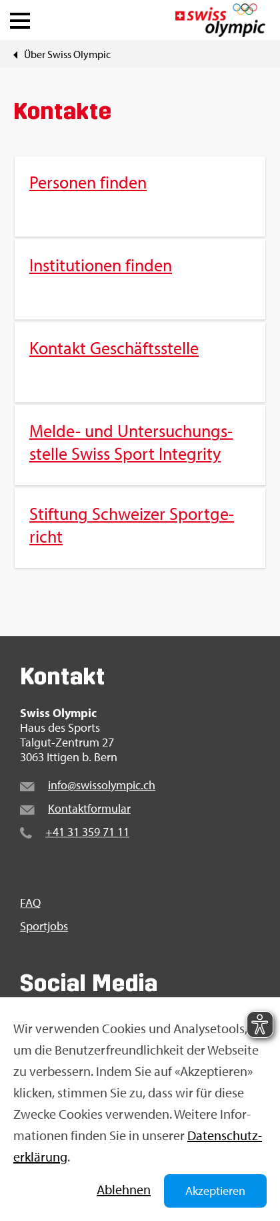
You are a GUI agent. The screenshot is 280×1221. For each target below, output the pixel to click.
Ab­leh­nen (124, 1189)
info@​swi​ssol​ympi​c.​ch (101, 785)
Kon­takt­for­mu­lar (89, 808)
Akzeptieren (215, 1190)
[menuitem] (140, 362)
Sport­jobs (44, 926)
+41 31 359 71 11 (87, 831)
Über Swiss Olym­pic (67, 54)
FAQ (30, 903)
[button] (20, 17)
